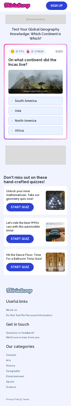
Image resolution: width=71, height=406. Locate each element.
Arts (8, 360)
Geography (13, 371)
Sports (10, 381)
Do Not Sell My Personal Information (29, 315)
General (11, 355)
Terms (25, 399)
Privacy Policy (13, 399)
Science (11, 387)
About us (11, 310)
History (10, 365)
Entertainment (15, 376)
